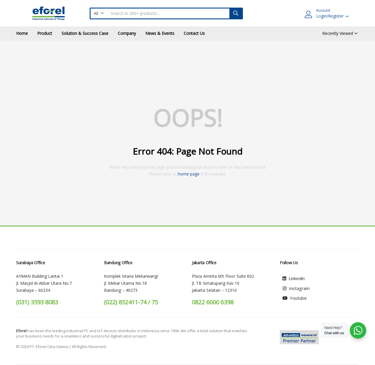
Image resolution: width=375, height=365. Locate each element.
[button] (99, 13)
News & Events (159, 33)
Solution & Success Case (85, 33)
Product (44, 33)
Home (22, 33)
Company (127, 33)
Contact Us (194, 33)
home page (189, 174)
